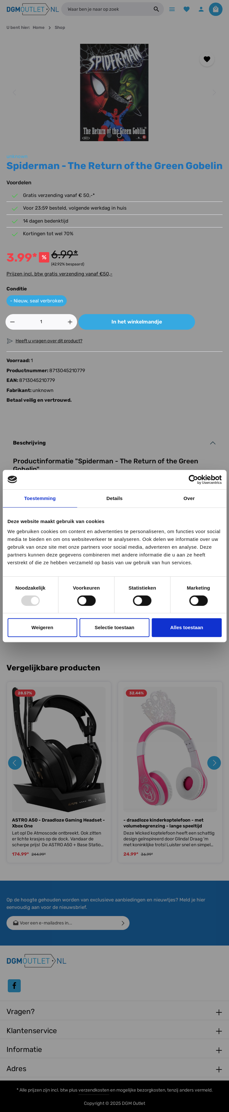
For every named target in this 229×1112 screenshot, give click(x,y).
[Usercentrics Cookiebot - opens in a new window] (193, 479)
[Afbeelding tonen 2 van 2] (119, 136)
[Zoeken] (154, 10)
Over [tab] (189, 498)
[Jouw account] (200, 10)
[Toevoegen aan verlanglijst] (207, 59)
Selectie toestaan (114, 627)
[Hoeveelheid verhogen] (70, 322)
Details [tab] (115, 498)
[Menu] (170, 10)
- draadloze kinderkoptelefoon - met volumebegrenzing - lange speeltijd (163, 823)
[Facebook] (14, 985)
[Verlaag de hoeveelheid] (12, 322)
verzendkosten (93, 1090)
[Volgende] (214, 93)
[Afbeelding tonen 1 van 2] (109, 136)
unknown (17, 157)
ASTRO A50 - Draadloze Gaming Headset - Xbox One (58, 823)
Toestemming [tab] (40, 498)
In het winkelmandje (136, 322)
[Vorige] (15, 93)
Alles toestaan (186, 627)
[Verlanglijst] (185, 10)
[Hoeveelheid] (41, 322)
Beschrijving (29, 443)
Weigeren (42, 627)
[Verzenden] (123, 923)
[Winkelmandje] (216, 10)
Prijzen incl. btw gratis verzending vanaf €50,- (59, 274)
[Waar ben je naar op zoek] (104, 10)
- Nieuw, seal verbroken (36, 301)
